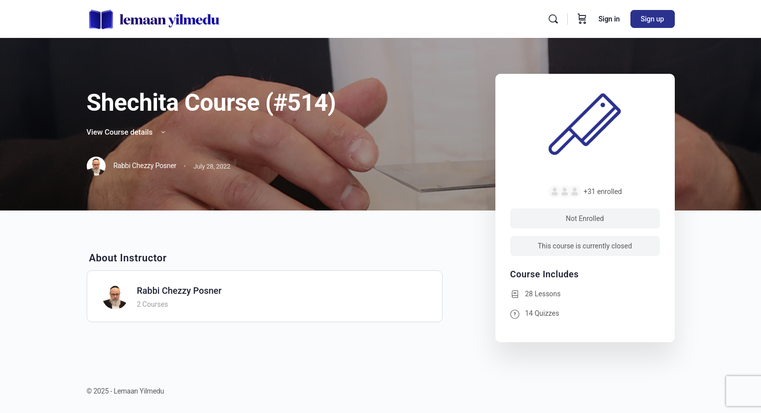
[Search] (553, 19)
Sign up (652, 19)
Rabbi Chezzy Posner (179, 290)
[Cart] (582, 19)
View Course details (127, 132)
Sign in (609, 19)
